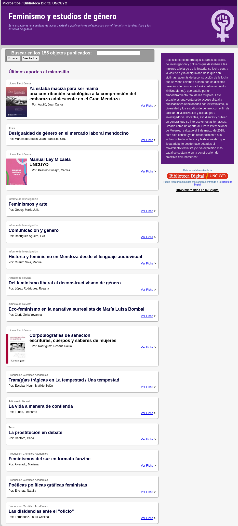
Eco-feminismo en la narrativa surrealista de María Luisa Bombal (76, 309)
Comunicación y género (34, 230)
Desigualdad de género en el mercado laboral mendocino (69, 133)
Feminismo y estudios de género (63, 16)
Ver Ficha (147, 105)
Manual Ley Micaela (50, 159)
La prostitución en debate (35, 432)
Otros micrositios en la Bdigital (197, 190)
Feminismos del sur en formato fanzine (50, 458)
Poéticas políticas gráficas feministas (48, 485)
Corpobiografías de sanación (59, 335)
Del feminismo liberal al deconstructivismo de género (65, 282)
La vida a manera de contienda (41, 406)
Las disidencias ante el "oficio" (41, 511)
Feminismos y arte (28, 204)
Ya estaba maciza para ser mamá (63, 88)
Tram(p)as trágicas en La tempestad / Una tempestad (64, 380)
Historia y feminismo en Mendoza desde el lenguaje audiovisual (75, 256)
